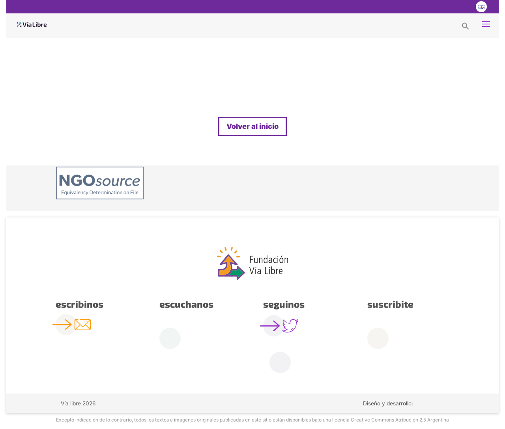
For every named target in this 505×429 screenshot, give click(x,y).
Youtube (464, 7)
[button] (465, 26)
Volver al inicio (252, 126)
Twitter (449, 7)
